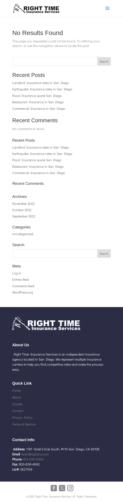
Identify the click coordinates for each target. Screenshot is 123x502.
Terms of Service (23, 424)
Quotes (17, 404)
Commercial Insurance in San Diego (38, 108)
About (16, 397)
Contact (17, 410)
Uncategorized (22, 234)
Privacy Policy (22, 417)
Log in (16, 273)
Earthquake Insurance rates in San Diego (42, 89)
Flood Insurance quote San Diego (37, 95)
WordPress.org (22, 292)
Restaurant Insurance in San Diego (38, 102)
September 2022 (23, 216)
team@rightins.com (35, 454)
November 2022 (23, 203)
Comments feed (23, 286)
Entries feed (20, 279)
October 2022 (21, 210)
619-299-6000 (33, 459)
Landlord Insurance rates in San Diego (40, 83)
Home (16, 390)
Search (104, 61)
